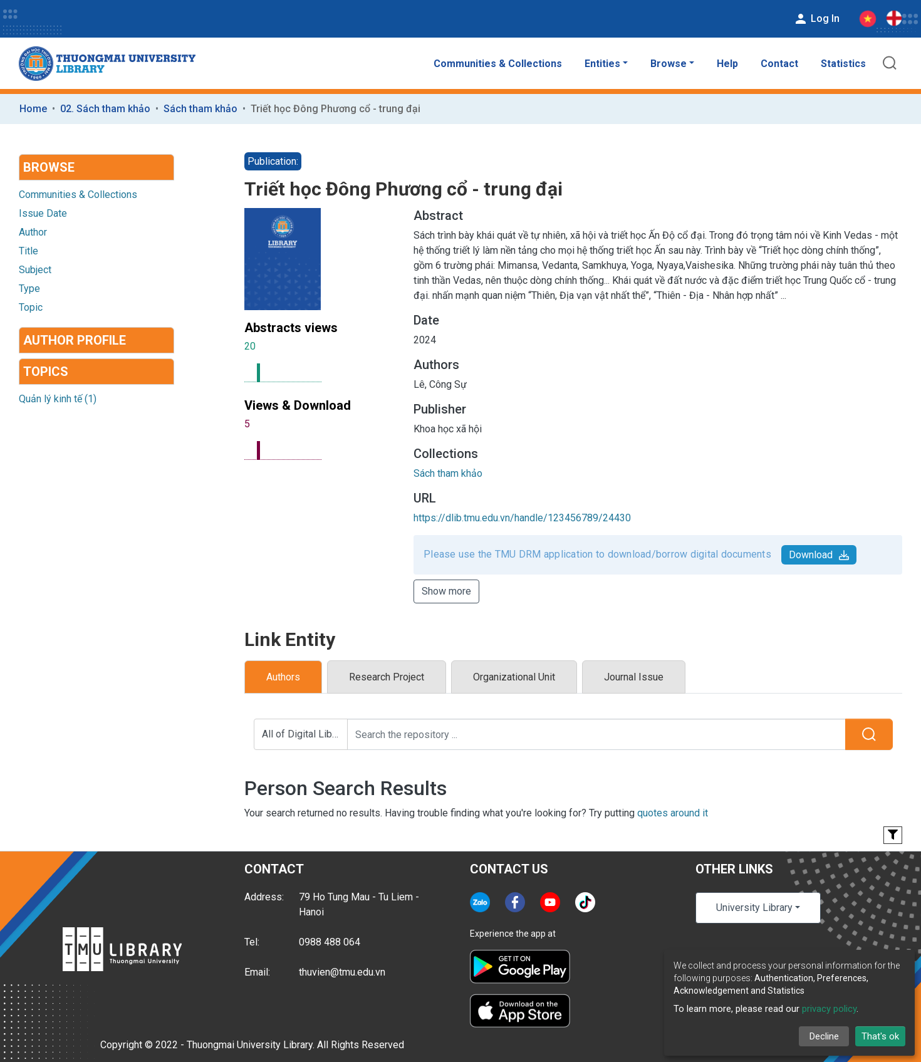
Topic (31, 307)
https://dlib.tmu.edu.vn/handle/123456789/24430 (522, 518)
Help (727, 64)
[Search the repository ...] (596, 734)
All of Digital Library (305, 734)
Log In (816, 18)
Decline (824, 1036)
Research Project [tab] (386, 677)
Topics (45, 371)
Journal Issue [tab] (633, 677)
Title (28, 251)
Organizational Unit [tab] (514, 677)
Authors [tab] (283, 677)
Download (819, 555)
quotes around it (672, 813)
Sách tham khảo (200, 109)
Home (33, 109)
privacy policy (829, 1008)
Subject (35, 270)
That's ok (880, 1036)
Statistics (843, 64)
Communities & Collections (498, 64)
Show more (446, 591)
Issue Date (43, 213)
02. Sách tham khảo (105, 109)
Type (29, 288)
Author (33, 232)
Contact (779, 64)
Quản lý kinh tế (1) (57, 399)
